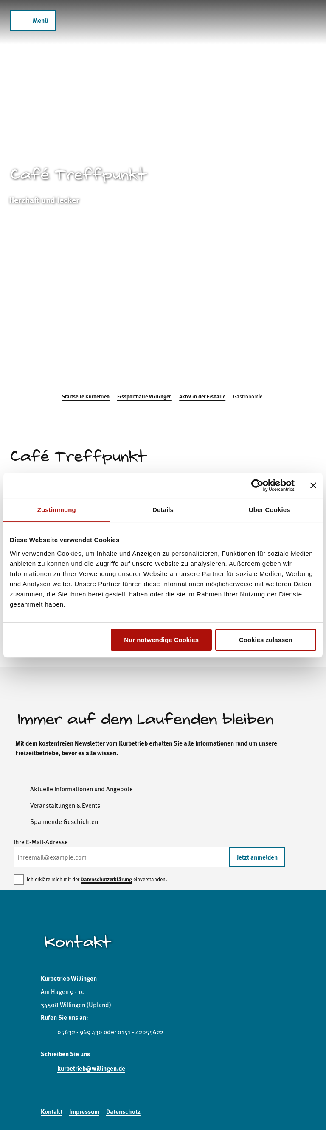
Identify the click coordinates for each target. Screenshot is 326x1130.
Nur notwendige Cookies (161, 639)
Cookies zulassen (265, 639)
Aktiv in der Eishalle (202, 396)
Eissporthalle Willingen (144, 396)
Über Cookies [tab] (269, 509)
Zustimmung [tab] (56, 509)
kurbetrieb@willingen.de (91, 1068)
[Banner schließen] (313, 485)
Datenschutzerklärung (106, 879)
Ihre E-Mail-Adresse (41, 841)
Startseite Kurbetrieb (86, 396)
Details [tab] (163, 509)
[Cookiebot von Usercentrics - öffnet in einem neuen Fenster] (257, 485)
